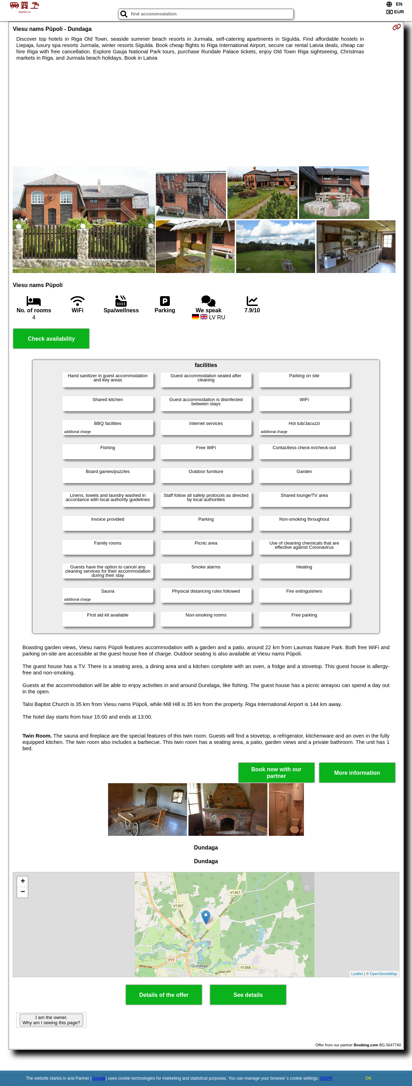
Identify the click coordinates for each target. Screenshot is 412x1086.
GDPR (326, 1078)
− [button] (22, 892)
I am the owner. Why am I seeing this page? (51, 1020)
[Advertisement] (206, 114)
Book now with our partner (276, 772)
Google (99, 1078)
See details (248, 995)
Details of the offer (163, 995)
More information (357, 773)
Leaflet (357, 974)
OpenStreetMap (383, 974)
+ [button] (22, 882)
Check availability (51, 339)
